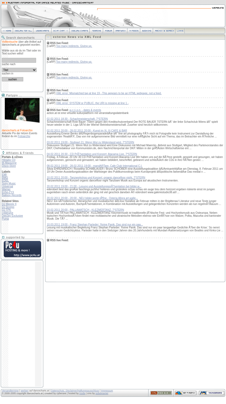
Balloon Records (11, 195)
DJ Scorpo (8, 206)
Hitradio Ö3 (8, 160)
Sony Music (9, 183)
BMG (5, 177)
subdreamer (101, 393)
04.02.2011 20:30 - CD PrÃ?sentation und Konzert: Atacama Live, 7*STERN (92, 154)
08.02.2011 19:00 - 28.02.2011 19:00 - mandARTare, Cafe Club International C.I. (94, 165)
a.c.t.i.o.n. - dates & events (85, 110)
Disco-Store (9, 165)
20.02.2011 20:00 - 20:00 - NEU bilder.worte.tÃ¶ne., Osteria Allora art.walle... (92, 198)
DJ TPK (6, 209)
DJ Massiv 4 (9, 204)
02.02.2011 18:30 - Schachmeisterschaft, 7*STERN (77, 118)
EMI (4, 174)
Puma (5, 218)
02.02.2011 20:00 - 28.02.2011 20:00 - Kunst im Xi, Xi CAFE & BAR (87, 130)
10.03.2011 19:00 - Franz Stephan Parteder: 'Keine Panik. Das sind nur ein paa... (95, 224)
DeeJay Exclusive (12, 215)
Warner (6, 189)
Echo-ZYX (8, 192)
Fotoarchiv (24, 136)
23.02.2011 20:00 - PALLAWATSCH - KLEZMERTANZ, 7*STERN (85, 209)
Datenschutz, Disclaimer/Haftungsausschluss (75, 390)
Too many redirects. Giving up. (74, 46)
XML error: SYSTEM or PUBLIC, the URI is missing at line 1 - (92, 103)
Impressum (107, 390)
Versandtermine (10, 390)
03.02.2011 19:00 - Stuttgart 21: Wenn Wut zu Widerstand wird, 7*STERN (90, 142)
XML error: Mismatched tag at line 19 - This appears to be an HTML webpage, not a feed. (109, 93)
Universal (7, 186)
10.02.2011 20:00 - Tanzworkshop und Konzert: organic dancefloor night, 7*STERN (96, 177)
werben (25, 390)
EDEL (5, 180)
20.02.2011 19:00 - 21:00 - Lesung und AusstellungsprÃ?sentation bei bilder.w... (94, 186)
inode (82, 393)
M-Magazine (9, 162)
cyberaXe (7, 212)
